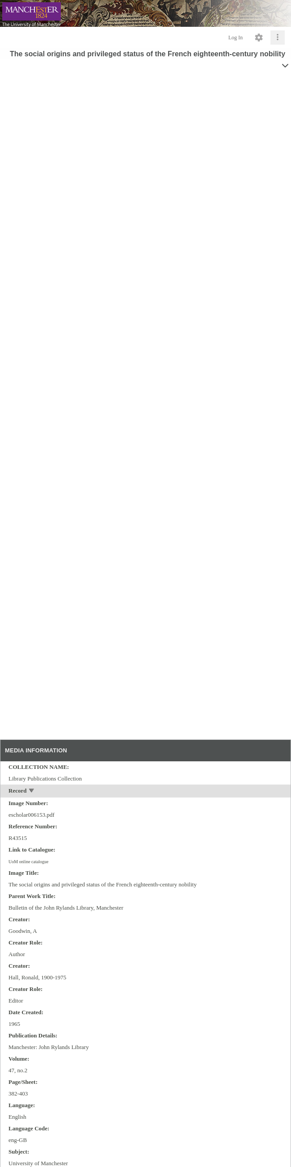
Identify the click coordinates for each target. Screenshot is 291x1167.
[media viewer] (145, 410)
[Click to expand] (277, 37)
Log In (235, 37)
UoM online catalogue (28, 861)
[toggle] (32, 791)
